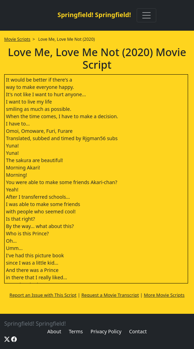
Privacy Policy (106, 331)
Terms (76, 331)
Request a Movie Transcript (110, 295)
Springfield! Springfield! (94, 14)
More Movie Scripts (164, 295)
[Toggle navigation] (146, 15)
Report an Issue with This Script (43, 295)
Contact (138, 331)
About (54, 331)
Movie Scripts (17, 39)
